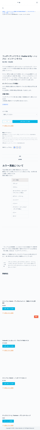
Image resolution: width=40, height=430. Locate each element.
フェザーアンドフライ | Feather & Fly (16, 143)
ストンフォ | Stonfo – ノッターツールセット (14, 378)
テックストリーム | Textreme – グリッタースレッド (16, 415)
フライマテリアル (8, 136)
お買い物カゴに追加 (25, 121)
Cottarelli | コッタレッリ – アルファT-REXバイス (15, 340)
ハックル (10, 134)
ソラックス (20, 139)
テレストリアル (30, 139)
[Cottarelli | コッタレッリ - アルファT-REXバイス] (20, 327)
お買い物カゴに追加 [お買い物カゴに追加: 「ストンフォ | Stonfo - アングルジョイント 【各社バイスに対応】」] (9, 308)
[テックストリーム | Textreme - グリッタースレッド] (20, 402)
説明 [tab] (20, 156)
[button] (7, 126)
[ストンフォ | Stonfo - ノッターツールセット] (20, 364)
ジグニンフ (33, 138)
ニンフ (7, 141)
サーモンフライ (26, 138)
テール (25, 139)
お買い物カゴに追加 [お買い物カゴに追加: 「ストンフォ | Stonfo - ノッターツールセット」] (9, 383)
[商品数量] (7, 121)
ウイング (13, 138)
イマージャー (8, 138)
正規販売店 (5, 104)
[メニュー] (37, 2)
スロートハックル (14, 139)
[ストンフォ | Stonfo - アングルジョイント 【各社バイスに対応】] (20, 288)
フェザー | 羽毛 (15, 134)
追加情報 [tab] (20, 159)
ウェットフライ (19, 138)
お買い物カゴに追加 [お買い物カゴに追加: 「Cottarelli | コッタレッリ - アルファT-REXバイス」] (9, 346)
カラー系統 (5, 111)
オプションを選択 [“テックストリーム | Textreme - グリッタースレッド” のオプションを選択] (8, 421)
